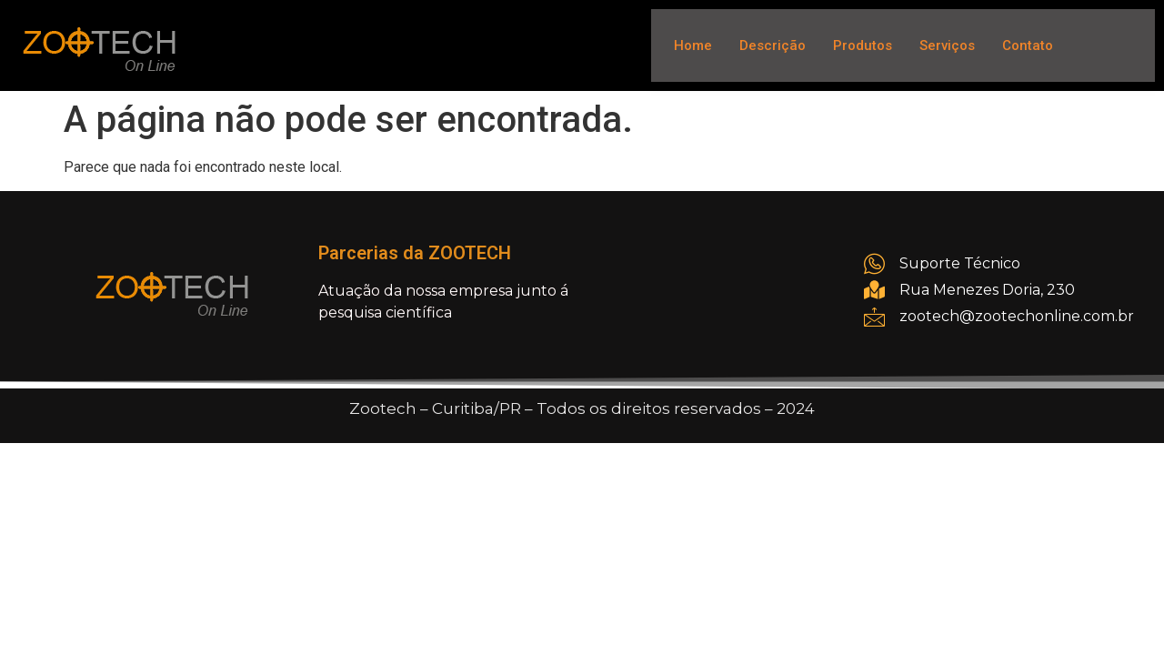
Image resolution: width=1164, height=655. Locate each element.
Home (693, 45)
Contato (1027, 45)
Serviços (947, 45)
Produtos (862, 45)
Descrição (772, 45)
